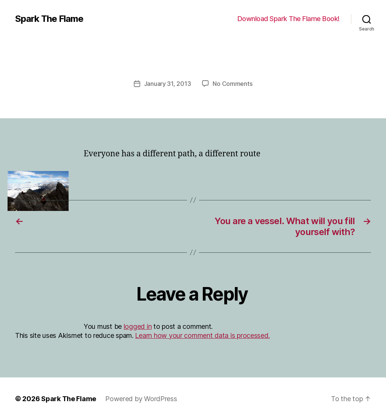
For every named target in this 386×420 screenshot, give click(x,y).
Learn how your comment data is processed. (202, 335)
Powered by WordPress (141, 399)
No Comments (232, 83)
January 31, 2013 (167, 83)
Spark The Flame (49, 18)
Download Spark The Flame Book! (288, 19)
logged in (138, 326)
